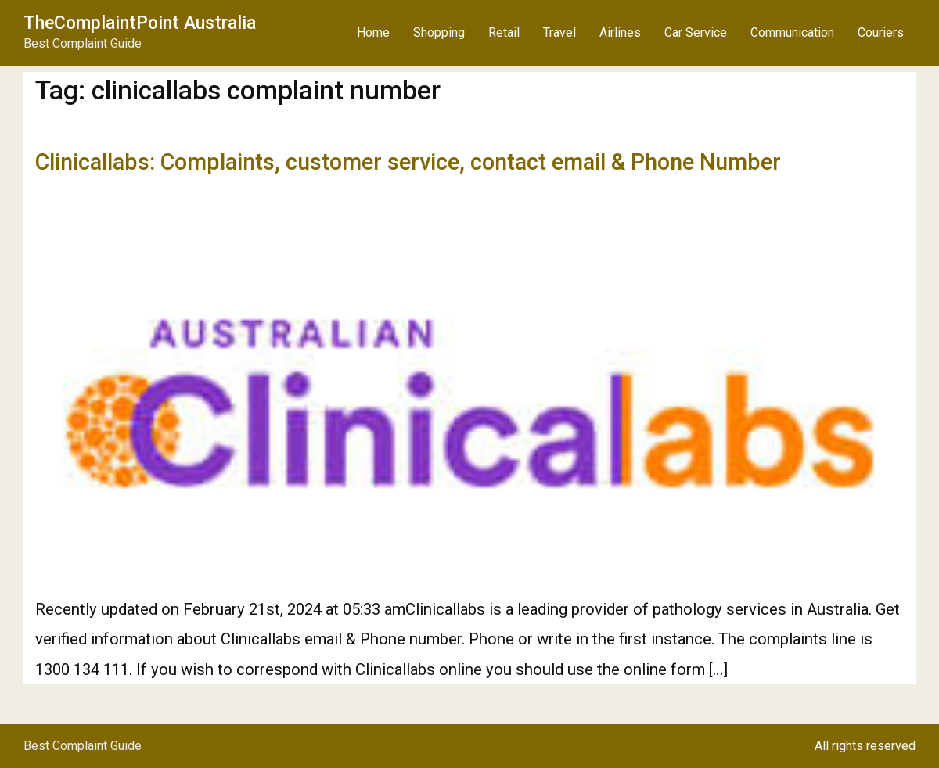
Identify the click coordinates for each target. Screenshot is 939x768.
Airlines (620, 32)
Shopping (439, 32)
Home (373, 32)
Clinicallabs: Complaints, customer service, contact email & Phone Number (408, 162)
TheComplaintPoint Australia (139, 23)
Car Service (695, 32)
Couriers (881, 32)
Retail (504, 32)
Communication (792, 32)
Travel (559, 32)
